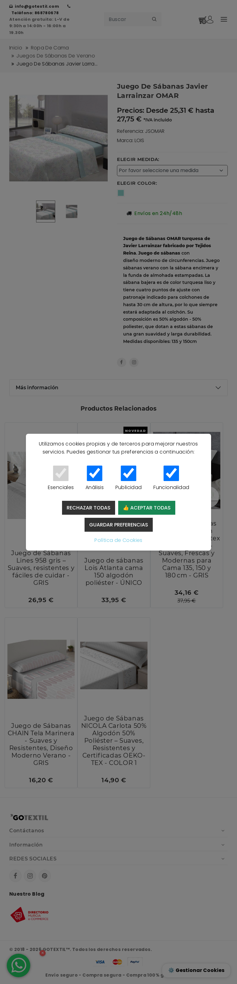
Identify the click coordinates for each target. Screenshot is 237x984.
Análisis (94, 478)
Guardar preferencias (118, 524)
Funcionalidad (171, 478)
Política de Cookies (118, 540)
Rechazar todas (88, 507)
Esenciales (61, 478)
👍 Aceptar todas (147, 507)
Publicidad (128, 478)
